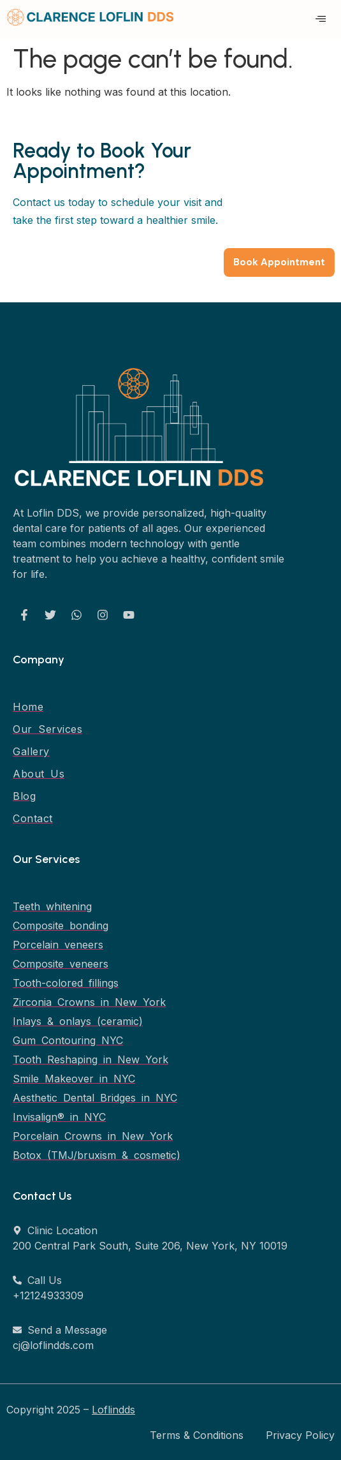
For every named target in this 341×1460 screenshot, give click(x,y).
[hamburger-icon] (320, 19)
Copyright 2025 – (70, 1409)
